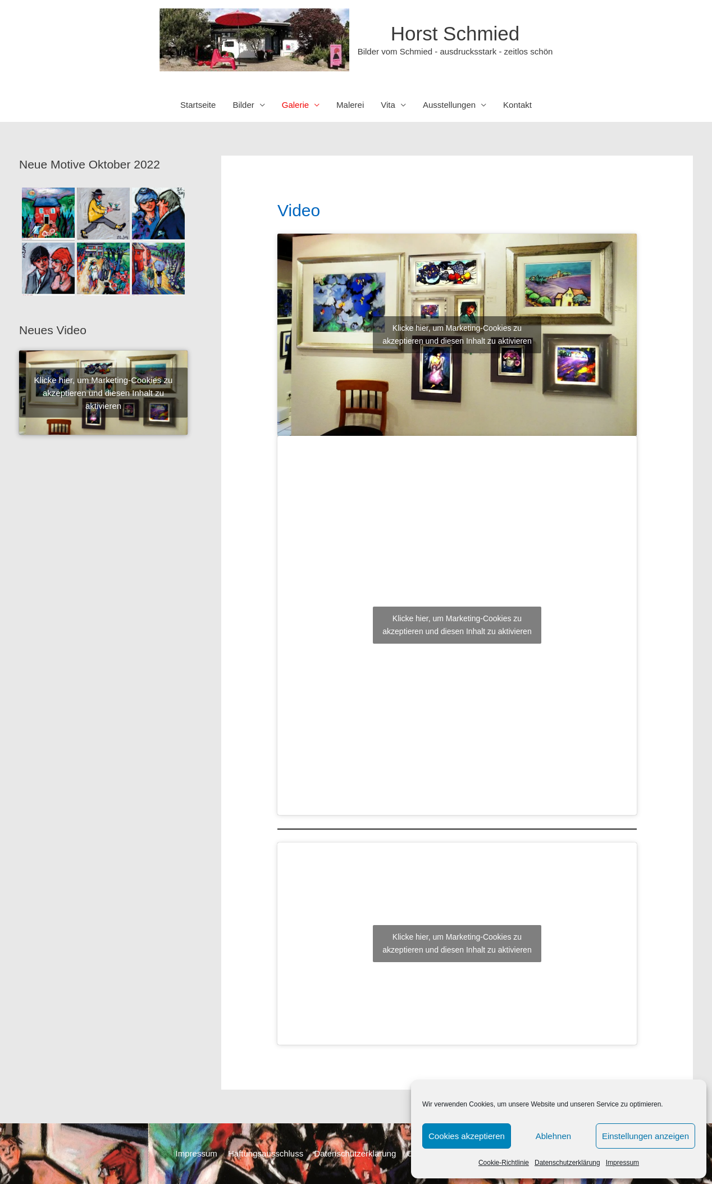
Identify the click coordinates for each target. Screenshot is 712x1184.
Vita (388, 105)
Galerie (295, 105)
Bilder (243, 105)
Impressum (622, 1163)
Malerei (350, 105)
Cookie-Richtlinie (503, 1163)
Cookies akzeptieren (466, 1136)
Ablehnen (553, 1136)
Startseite (198, 105)
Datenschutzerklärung (567, 1163)
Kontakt (517, 105)
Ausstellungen (449, 105)
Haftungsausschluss (265, 1153)
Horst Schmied (455, 33)
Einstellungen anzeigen (645, 1136)
